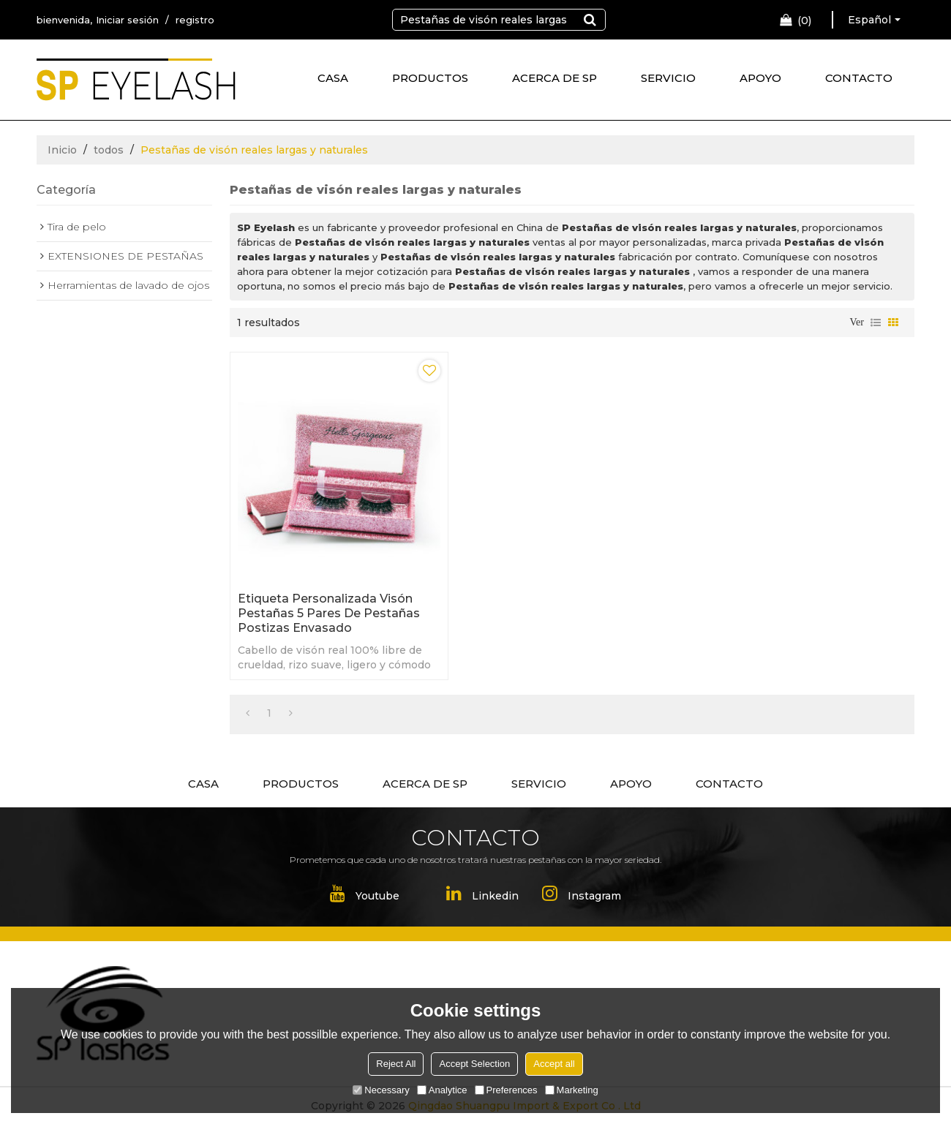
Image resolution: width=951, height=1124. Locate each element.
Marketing (571, 1090)
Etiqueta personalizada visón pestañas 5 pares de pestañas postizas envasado (329, 613)
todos (109, 149)
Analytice (442, 1090)
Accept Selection (474, 1063)
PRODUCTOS (430, 78)
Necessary (381, 1090)
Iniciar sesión (127, 20)
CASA (332, 78)
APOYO (760, 78)
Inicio (62, 149)
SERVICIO (668, 78)
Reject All (396, 1063)
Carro (804, 20)
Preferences (506, 1090)
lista (875, 322)
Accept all (553, 1063)
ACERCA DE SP (554, 78)
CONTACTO (858, 78)
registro (195, 20)
